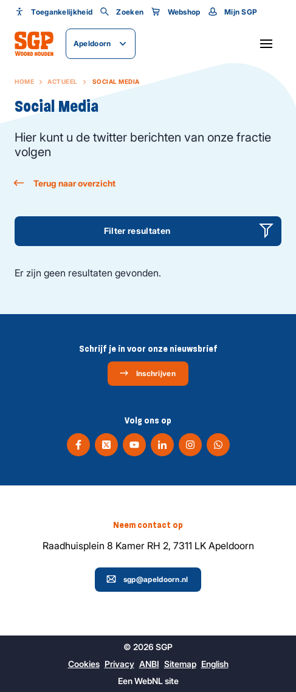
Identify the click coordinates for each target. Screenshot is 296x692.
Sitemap (180, 664)
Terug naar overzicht (65, 183)
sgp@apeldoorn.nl (147, 579)
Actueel (62, 81)
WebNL (148, 681)
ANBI (149, 664)
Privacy (119, 664)
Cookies (84, 664)
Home (24, 81)
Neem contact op (148, 524)
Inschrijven (147, 373)
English (215, 664)
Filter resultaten (137, 230)
